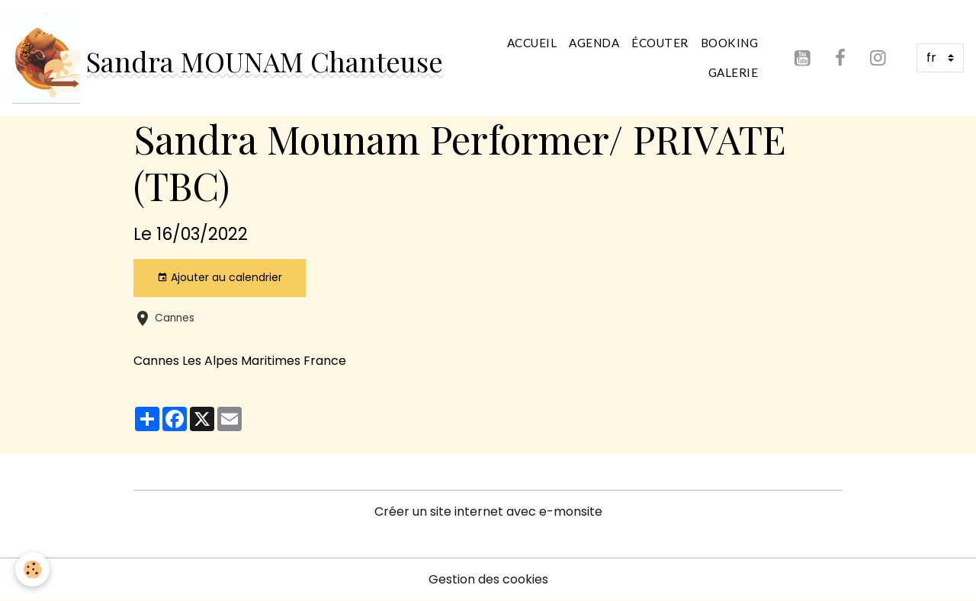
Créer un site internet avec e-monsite (488, 511)
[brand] (223, 58)
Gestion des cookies (488, 579)
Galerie (733, 72)
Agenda (594, 43)
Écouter (660, 43)
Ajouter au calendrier (219, 277)
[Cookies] (32, 569)
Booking (730, 43)
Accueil (532, 43)
